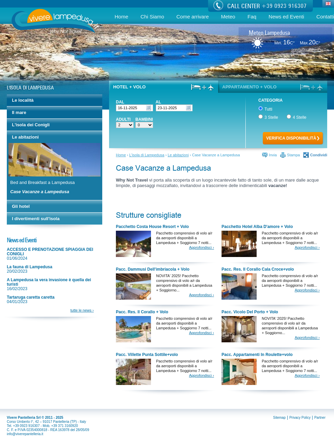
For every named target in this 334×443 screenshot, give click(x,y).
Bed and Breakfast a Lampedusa (42, 182)
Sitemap (279, 417)
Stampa (293, 155)
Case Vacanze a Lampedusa (39, 191)
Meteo (228, 16)
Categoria (269, 100)
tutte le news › (82, 310)
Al (158, 102)
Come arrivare (192, 16)
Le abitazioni (178, 155)
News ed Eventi (286, 16)
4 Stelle (296, 116)
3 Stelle (267, 116)
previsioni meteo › (306, 50)
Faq (251, 16)
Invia (273, 155)
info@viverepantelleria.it (25, 434)
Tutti (265, 108)
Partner (319, 417)
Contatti (325, 16)
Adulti (123, 119)
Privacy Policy (299, 417)
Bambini (144, 119)
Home (121, 16)
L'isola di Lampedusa (146, 155)
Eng (328, 4)
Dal (120, 102)
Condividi (318, 155)
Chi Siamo (152, 16)
